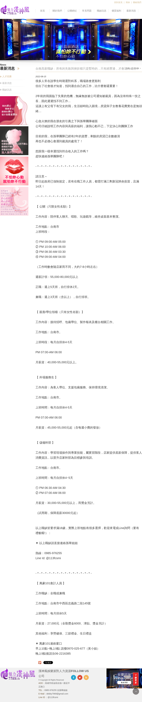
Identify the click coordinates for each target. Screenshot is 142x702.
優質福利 (116, 10)
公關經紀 (72, 10)
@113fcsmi (53, 697)
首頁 (42, 10)
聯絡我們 (137, 2)
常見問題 (87, 10)
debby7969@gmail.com (57, 694)
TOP (136, 691)
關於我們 (57, 10)
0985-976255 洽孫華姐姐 (55, 690)
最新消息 (131, 10)
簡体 (128, 2)
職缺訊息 (101, 10)
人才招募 (7, 76)
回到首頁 (118, 2)
